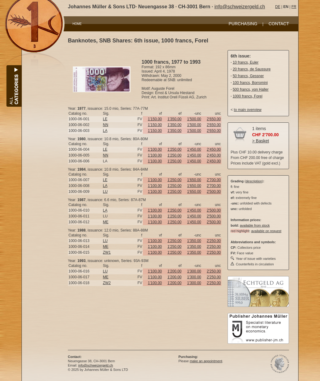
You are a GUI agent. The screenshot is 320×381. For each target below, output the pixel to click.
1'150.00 (155, 119)
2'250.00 (214, 241)
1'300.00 (194, 271)
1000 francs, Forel (248, 96)
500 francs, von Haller (251, 89)
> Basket (260, 140)
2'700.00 (214, 180)
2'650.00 (214, 119)
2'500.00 (214, 191)
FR (293, 7)
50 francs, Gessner (248, 76)
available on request (266, 231)
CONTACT (278, 23)
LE (105, 119)
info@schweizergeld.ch (239, 6)
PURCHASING (243, 23)
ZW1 (107, 252)
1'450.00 (194, 149)
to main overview (247, 110)
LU (105, 191)
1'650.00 (194, 180)
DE (277, 7)
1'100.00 (155, 149)
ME (105, 222)
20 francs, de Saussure (252, 69)
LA (105, 131)
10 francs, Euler (246, 62)
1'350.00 (174, 119)
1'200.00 (174, 271)
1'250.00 (174, 149)
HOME (77, 24)
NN (105, 125)
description (254, 181)
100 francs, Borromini (250, 83)
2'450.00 (214, 149)
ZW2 (107, 283)
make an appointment (206, 361)
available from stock (255, 225)
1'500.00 (194, 119)
